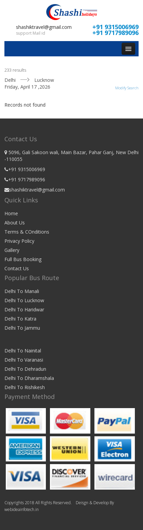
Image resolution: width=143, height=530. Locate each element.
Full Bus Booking (22, 259)
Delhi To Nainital (22, 350)
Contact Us (16, 268)
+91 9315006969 (115, 27)
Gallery (11, 250)
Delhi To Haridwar (24, 309)
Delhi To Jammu (22, 328)
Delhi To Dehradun (25, 369)
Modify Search (127, 87)
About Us (14, 222)
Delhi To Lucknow (24, 300)
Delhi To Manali (21, 291)
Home (11, 213)
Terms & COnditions (26, 232)
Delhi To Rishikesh (24, 387)
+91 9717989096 (115, 33)
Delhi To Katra (20, 318)
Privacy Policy (19, 241)
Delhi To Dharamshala (29, 378)
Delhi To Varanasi (23, 360)
